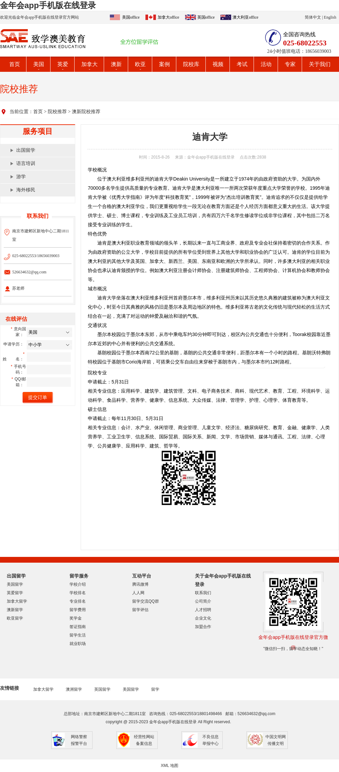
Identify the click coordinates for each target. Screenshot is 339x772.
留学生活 (77, 635)
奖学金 (75, 618)
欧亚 (140, 64)
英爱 (62, 64)
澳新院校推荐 (86, 111)
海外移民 (25, 189)
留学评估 (140, 609)
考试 (242, 64)
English (330, 17)
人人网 (138, 592)
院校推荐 (57, 111)
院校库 (191, 64)
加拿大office (168, 17)
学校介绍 (77, 584)
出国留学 (25, 150)
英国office (206, 17)
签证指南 (77, 626)
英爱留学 (15, 592)
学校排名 (77, 592)
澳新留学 (15, 609)
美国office (131, 17)
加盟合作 (203, 626)
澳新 (116, 64)
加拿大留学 (17, 601)
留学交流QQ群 (145, 601)
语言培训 (25, 163)
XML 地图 (169, 765)
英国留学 (102, 689)
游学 (21, 176)
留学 (155, 689)
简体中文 (313, 17)
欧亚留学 (15, 618)
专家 (290, 64)
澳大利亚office (245, 17)
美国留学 (15, 584)
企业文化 (203, 618)
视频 (218, 64)
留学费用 (77, 609)
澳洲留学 (74, 689)
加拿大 (89, 64)
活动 (266, 64)
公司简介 (203, 601)
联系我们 (203, 592)
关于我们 (320, 64)
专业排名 (77, 601)
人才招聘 (203, 609)
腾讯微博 (140, 584)
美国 (38, 64)
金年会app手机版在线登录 (48, 5)
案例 (164, 64)
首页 (14, 64)
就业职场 (77, 643)
